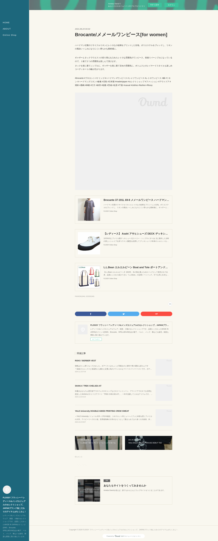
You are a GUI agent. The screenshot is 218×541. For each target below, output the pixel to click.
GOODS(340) (90, 296)
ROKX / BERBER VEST (85, 361)
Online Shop (10, 35)
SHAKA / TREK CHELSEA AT (88, 386)
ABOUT (7, 29)
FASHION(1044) (80, 296)
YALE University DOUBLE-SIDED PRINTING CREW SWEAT (102, 411)
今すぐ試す (154, 5)
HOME (6, 22)
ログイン (171, 5)
